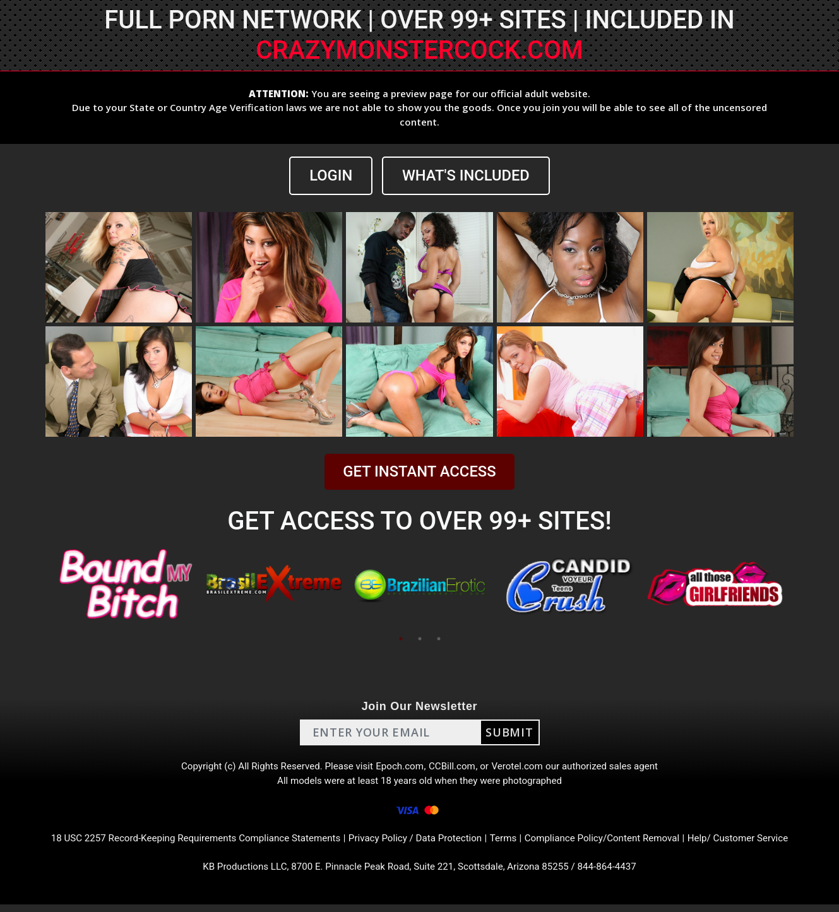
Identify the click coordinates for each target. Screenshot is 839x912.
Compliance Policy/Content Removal (612, 844)
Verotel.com (522, 768)
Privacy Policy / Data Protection (416, 844)
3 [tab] (438, 638)
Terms (508, 844)
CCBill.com (454, 768)
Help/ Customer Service (754, 844)
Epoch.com (399, 768)
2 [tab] (420, 638)
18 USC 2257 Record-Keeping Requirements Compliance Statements (184, 844)
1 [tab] (401, 638)
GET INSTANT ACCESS (419, 472)
